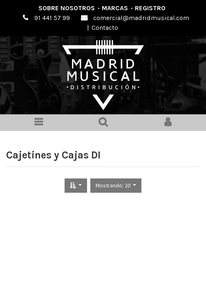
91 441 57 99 (52, 18)
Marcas (115, 8)
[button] (76, 185)
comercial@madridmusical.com (141, 18)
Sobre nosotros (66, 8)
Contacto (105, 27)
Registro (150, 8)
